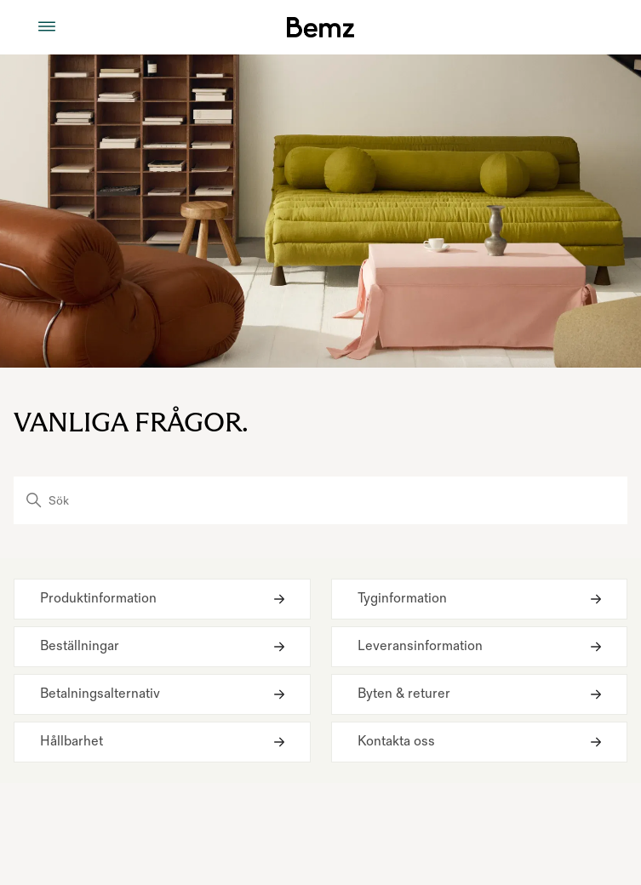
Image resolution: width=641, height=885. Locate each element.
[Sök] (320, 500)
